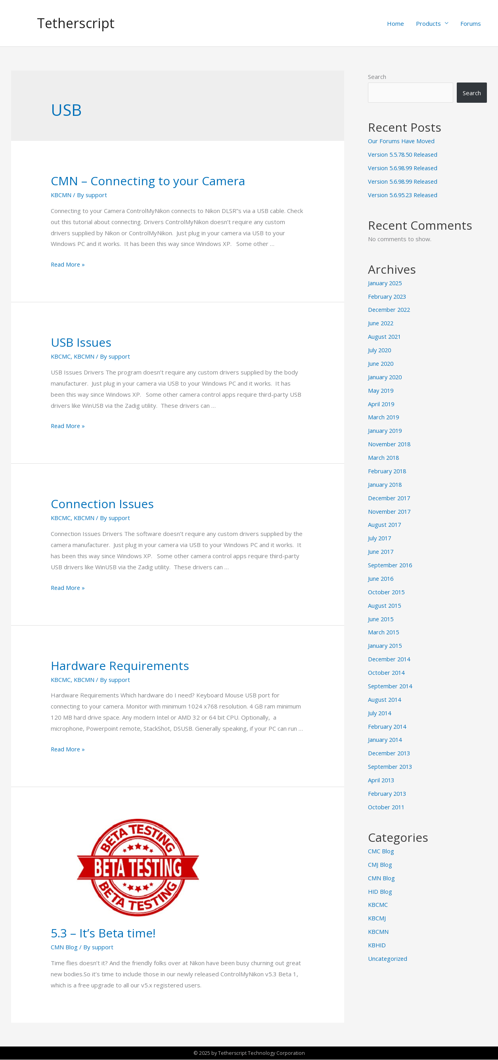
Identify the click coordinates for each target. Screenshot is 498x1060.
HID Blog (380, 889)
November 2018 (390, 443)
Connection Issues (102, 504)
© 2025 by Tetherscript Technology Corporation (249, 1053)
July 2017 (380, 537)
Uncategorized (388, 956)
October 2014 (387, 671)
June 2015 (381, 618)
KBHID (377, 943)
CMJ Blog (380, 862)
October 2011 (387, 805)
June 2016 (381, 578)
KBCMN (61, 195)
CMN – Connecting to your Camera (148, 181)
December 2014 (390, 658)
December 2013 (390, 751)
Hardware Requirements (120, 666)
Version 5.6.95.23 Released (405, 195)
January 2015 (386, 644)
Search (377, 77)
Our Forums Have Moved (402, 141)
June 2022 (381, 323)
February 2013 (388, 792)
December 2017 (390, 497)
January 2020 (386, 376)
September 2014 (391, 685)
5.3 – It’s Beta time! (103, 933)
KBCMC (61, 357)
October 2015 (387, 591)
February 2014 (388, 725)
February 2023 (388, 296)
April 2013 (382, 778)
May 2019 (381, 390)
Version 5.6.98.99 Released (405, 168)
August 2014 (385, 698)
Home (395, 23)
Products (428, 23)
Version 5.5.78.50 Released (405, 155)
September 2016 (391, 564)
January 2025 (386, 283)
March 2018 (384, 457)
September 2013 (391, 765)
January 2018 (386, 484)
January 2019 (386, 430)
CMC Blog (381, 849)
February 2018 (388, 470)
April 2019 (382, 403)
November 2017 (390, 511)
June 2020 (381, 363)
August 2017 (385, 524)
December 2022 (390, 310)
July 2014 (380, 711)
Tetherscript (77, 23)
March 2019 (384, 417)
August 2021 (385, 336)
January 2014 (386, 738)
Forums (470, 23)
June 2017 (381, 551)
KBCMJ (377, 916)
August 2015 (385, 604)
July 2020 (380, 350)
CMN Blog (64, 947)
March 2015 (384, 631)
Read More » (68, 265)
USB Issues (81, 342)
